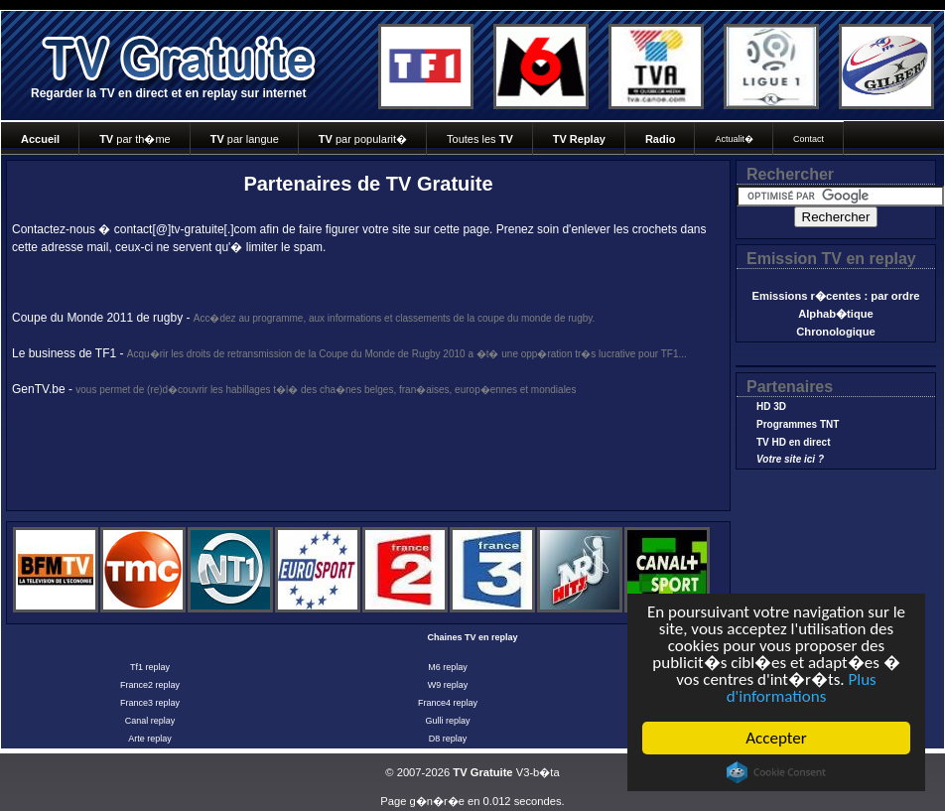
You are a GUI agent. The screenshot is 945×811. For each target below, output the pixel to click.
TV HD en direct (793, 442)
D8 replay (448, 738)
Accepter (775, 738)
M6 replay (448, 667)
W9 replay (448, 685)
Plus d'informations (802, 688)
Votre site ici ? (790, 459)
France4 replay (447, 703)
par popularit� (363, 139)
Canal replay (150, 721)
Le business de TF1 (64, 353)
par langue (244, 139)
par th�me (135, 139)
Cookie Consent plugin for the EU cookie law (776, 772)
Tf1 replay (150, 667)
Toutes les (480, 139)
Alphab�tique (836, 314)
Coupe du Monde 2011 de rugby (97, 318)
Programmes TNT (797, 424)
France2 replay (150, 685)
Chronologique (836, 332)
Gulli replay (447, 721)
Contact (808, 139)
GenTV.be (39, 389)
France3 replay (150, 703)
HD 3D (771, 406)
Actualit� (734, 139)
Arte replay (150, 738)
